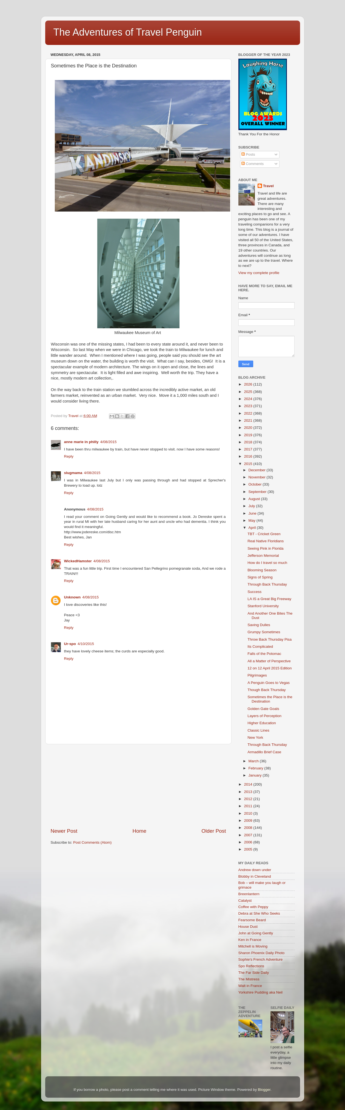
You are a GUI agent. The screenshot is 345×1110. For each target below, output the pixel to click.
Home (139, 831)
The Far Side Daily (253, 973)
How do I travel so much (267, 563)
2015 (248, 464)
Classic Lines (258, 730)
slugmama (73, 473)
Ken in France (249, 940)
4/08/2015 (108, 442)
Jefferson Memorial (263, 555)
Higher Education (261, 723)
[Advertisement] (138, 786)
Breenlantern (249, 894)
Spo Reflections (251, 966)
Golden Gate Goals (263, 709)
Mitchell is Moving (253, 946)
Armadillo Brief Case (264, 752)
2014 (248, 784)
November (258, 477)
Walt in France (250, 986)
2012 (248, 799)
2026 (248, 384)
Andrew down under (254, 870)
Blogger (264, 1090)
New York (255, 737)
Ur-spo (70, 644)
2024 (248, 399)
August (255, 499)
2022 (248, 413)
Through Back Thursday (267, 584)
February (256, 768)
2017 (248, 449)
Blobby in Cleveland (254, 876)
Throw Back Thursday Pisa (269, 639)
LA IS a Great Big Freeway (269, 599)
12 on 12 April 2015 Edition (269, 668)
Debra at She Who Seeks (259, 913)
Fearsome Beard (252, 920)
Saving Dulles (258, 625)
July (252, 506)
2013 (248, 792)
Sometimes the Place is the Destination (269, 699)
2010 (248, 813)
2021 (248, 420)
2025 (248, 392)
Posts (248, 154)
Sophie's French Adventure (260, 959)
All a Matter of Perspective (269, 661)
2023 (248, 406)
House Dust (248, 926)
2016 (248, 456)
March (254, 761)
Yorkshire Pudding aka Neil (260, 992)
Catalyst (245, 900)
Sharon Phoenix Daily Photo (261, 953)
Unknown (72, 597)
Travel (268, 186)
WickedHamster (78, 561)
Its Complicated (260, 646)
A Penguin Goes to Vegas (268, 683)
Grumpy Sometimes (263, 632)
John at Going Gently (255, 933)
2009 (248, 820)
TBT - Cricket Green (264, 534)
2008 (248, 828)
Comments (252, 164)
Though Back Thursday (266, 690)
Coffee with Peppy (253, 907)
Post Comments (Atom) (92, 842)
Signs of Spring (260, 577)
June (253, 513)
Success (254, 592)
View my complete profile (259, 273)
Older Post (213, 831)
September (258, 492)
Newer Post (64, 831)
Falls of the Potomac (264, 654)
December (258, 470)
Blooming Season (261, 570)
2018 (248, 442)
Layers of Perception (264, 716)
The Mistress (249, 979)
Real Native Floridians (265, 541)
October (256, 484)
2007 (248, 835)
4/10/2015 (86, 644)
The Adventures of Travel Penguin (127, 32)
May (252, 520)
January (256, 775)
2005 (248, 849)
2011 (248, 806)
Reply (69, 456)
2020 (248, 428)
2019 (248, 435)
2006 (248, 842)
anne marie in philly (81, 442)
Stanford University (263, 606)
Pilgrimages (257, 675)
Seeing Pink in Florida (265, 548)
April (253, 528)
